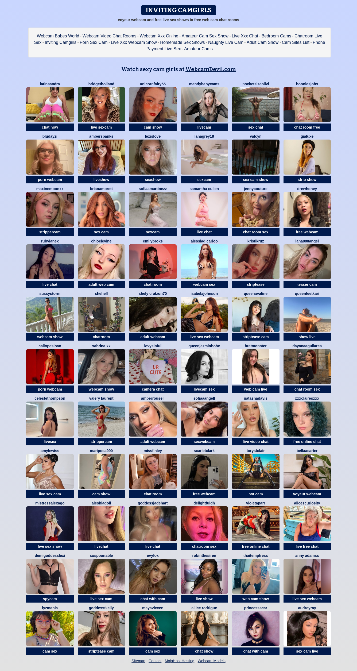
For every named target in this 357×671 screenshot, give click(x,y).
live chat (204, 232)
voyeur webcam (307, 494)
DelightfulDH (204, 503)
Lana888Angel (307, 241)
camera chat (153, 389)
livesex (50, 441)
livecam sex (204, 389)
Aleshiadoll (101, 503)
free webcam (307, 232)
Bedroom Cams (276, 36)
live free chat (307, 546)
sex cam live (307, 651)
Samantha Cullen (204, 189)
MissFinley (153, 451)
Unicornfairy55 (153, 84)
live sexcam (101, 127)
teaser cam (307, 284)
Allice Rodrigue (204, 608)
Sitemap (138, 661)
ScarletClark (204, 451)
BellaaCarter (307, 451)
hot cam (256, 494)
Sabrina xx (101, 346)
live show (204, 599)
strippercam (50, 232)
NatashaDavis (255, 398)
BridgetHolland (101, 84)
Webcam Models (212, 661)
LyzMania (50, 608)
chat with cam (152, 599)
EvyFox (153, 555)
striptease (256, 284)
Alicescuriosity (307, 503)
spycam (50, 599)
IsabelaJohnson (204, 293)
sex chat (255, 127)
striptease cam (256, 337)
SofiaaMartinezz (153, 189)
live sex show (50, 546)
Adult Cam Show (262, 42)
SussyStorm (49, 293)
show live (307, 337)
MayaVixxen (152, 608)
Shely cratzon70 (153, 293)
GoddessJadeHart (153, 503)
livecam (204, 127)
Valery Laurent (101, 398)
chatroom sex (204, 546)
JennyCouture (255, 189)
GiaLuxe (307, 136)
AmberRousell (153, 398)
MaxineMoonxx (50, 189)
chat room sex (255, 232)
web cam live (255, 389)
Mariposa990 (101, 451)
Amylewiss (50, 451)
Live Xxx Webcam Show (134, 42)
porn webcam (50, 180)
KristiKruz (255, 241)
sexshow (153, 180)
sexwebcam (204, 441)
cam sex (49, 651)
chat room (153, 284)
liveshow (101, 180)
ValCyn (256, 136)
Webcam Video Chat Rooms (109, 36)
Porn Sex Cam (93, 42)
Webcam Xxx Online (159, 36)
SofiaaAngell (204, 398)
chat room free (307, 127)
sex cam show (255, 180)
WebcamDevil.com (210, 69)
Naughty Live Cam (225, 42)
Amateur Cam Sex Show (205, 36)
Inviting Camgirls (60, 42)
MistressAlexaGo (50, 503)
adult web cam (101, 284)
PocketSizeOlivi (255, 84)
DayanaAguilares (307, 346)
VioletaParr (255, 503)
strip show (307, 180)
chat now (50, 127)
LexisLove (153, 136)
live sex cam (50, 494)
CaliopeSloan (49, 346)
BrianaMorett (101, 189)
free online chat (307, 441)
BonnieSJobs (307, 84)
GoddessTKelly (101, 608)
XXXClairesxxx (307, 398)
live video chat (256, 441)
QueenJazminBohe (204, 346)
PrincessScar (255, 608)
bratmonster (256, 346)
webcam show (50, 337)
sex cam (101, 232)
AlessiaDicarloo (204, 241)
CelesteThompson (49, 398)
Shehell (101, 293)
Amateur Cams (198, 49)
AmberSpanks (101, 136)
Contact (155, 661)
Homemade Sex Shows (182, 42)
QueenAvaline (255, 293)
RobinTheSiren (204, 555)
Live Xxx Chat (245, 36)
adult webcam (152, 337)
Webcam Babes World (58, 36)
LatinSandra (50, 84)
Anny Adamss (307, 555)
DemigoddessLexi (50, 555)
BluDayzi (49, 136)
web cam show (255, 599)
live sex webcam (204, 337)
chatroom (101, 337)
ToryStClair (256, 451)
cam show (153, 127)
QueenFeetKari (307, 293)
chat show (204, 651)
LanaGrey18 (204, 136)
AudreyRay (307, 608)
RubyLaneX (50, 241)
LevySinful (152, 346)
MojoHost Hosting (180, 661)
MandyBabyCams (204, 84)
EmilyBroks (153, 241)
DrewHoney (307, 189)
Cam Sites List (295, 42)
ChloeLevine (101, 241)
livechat (101, 546)
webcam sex (204, 284)
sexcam (204, 180)
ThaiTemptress (255, 555)
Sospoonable (101, 555)
